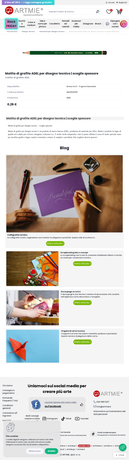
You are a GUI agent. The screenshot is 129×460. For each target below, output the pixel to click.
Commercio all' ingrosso (10, 414)
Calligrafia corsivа (17, 234)
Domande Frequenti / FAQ (10, 399)
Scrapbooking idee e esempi (74, 252)
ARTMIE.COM (84, 446)
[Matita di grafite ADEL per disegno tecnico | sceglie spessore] (64, 53)
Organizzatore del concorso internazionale (69, 435)
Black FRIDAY (11, 24)
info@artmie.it (104, 406)
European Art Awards (61, 432)
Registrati (123, 2)
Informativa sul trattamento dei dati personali (109, 413)
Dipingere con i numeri (115, 24)
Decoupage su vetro (71, 291)
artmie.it (81, 449)
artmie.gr (71, 449)
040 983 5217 (102, 402)
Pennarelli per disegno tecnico (51, 31)
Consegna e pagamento (8, 392)
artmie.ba (97, 446)
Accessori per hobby (76, 24)
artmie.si (61, 446)
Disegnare (88, 23)
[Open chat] (122, 447)
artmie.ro (108, 446)
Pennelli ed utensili (65, 24)
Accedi (111, 2)
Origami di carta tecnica (73, 331)
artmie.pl (72, 446)
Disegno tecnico (28, 31)
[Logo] (24, 11)
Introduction (12, 31)
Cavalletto (54, 23)
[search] (97, 12)
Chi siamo (8, 385)
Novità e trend (22, 24)
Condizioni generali (8, 407)
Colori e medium (31, 24)
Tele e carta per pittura (42, 24)
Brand (98, 23)
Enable (51, 451)
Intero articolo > (55, 243)
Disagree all (35, 451)
